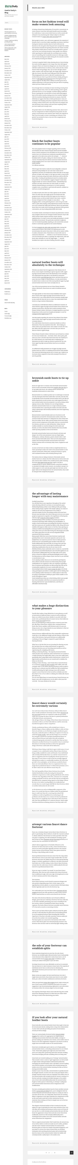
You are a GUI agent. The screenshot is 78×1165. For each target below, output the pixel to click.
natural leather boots (54, 1003)
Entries (7, 313)
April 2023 (7, 143)
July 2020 (7, 219)
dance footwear (53, 689)
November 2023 (8, 127)
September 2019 (8, 241)
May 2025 (7, 86)
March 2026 (7, 63)
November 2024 (8, 100)
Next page (71, 1152)
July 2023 (7, 137)
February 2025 (8, 93)
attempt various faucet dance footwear (49, 826)
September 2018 (8, 269)
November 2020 (8, 210)
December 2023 (8, 125)
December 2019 (8, 235)
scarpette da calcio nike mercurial (46, 227)
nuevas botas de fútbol (42, 1091)
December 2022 (8, 153)
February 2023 (8, 148)
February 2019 (8, 257)
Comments (8, 316)
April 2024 (7, 116)
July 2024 (7, 109)
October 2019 (7, 239)
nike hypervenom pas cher (45, 462)
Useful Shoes (7, 291)
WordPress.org (8, 318)
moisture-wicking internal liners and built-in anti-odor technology (11, 37)
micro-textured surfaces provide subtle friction (10, 45)
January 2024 (7, 123)
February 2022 (8, 175)
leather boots (53, 248)
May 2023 (7, 141)
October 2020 (7, 212)
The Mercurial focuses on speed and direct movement (11, 32)
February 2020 (8, 230)
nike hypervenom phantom (44, 78)
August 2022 (7, 162)
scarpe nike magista (49, 982)
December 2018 (8, 262)
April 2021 (7, 198)
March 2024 (7, 118)
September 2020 (8, 214)
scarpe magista (36, 161)
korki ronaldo (42, 734)
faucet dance (52, 810)
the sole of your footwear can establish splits (49, 947)
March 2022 (7, 173)
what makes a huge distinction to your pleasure (50, 607)
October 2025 (7, 75)
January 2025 (7, 95)
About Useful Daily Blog (10, 302)
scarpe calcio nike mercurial (50, 36)
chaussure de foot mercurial (51, 839)
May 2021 (7, 196)
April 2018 (7, 280)
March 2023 (7, 146)
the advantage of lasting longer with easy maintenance (50, 495)
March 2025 (7, 91)
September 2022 (8, 159)
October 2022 (7, 157)
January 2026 (7, 68)
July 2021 (7, 191)
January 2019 (7, 260)
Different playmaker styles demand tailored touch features (10, 49)
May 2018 (7, 278)
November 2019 (8, 237)
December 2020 (8, 207)
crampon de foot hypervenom (40, 314)
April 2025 (7, 89)
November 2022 (8, 155)
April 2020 (7, 226)
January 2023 (7, 150)
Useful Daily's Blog (10, 11)
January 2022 (7, 178)
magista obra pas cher (60, 387)
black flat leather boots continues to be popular (46, 142)
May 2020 (7, 223)
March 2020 (7, 228)
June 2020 (7, 221)
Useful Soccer (8, 294)
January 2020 (7, 232)
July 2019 (7, 246)
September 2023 (8, 132)
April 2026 (7, 61)
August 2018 (7, 271)
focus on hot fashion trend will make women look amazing (50, 23)
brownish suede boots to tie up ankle (50, 379)
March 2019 (7, 255)
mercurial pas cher (46, 277)
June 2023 (7, 139)
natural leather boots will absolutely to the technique (48, 263)
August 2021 (7, 189)
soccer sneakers (53, 592)
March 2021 (7, 200)
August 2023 (7, 134)
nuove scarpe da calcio (54, 569)
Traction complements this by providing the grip (11, 41)
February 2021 (8, 203)
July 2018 (7, 273)
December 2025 (8, 70)
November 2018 (8, 264)
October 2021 (7, 184)
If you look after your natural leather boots (49, 1019)
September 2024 (8, 105)
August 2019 (7, 244)
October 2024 (7, 102)
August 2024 (7, 107)
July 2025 (7, 82)
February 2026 (8, 66)
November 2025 (8, 73)
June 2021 (7, 194)
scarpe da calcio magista (47, 518)
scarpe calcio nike (49, 958)
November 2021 (8, 182)
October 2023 (7, 130)
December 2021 (8, 180)
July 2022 (7, 164)
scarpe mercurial (40, 620)
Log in (6, 311)
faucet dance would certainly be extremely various (49, 704)
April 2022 (7, 171)
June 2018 (7, 276)
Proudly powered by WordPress (39, 1162)
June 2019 (7, 248)
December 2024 (8, 98)
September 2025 (8, 77)
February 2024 (8, 121)
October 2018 (7, 267)
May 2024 (7, 114)
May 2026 (7, 59)
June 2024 (7, 111)
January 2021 (7, 205)
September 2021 (8, 187)
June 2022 (7, 166)
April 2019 (7, 253)
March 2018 (7, 283)
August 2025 (7, 79)
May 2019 (7, 251)
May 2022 (7, 168)
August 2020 (7, 216)
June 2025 (7, 84)
